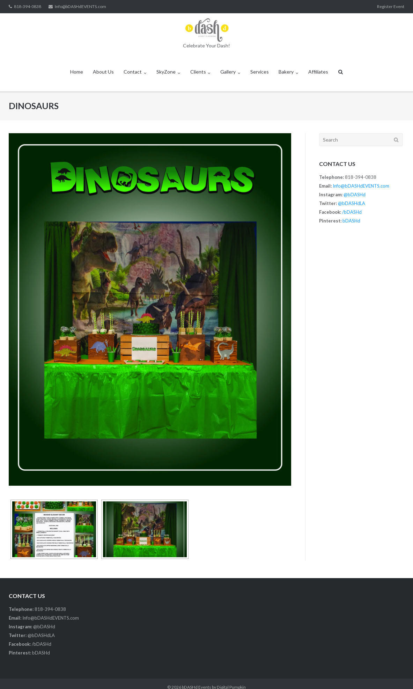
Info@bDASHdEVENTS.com (80, 6)
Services (259, 72)
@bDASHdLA (351, 203)
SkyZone (166, 72)
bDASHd (351, 221)
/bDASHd (352, 212)
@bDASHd (355, 194)
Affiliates (318, 72)
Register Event (390, 6)
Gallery (228, 72)
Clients (198, 72)
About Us (103, 72)
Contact (133, 72)
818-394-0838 (27, 6)
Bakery (286, 72)
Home (76, 72)
